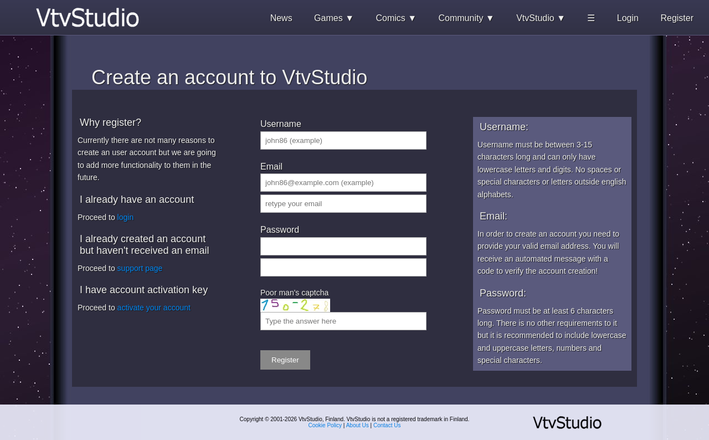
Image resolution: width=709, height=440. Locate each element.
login (125, 217)
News (281, 18)
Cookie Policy (325, 425)
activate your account (154, 307)
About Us (357, 425)
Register (676, 18)
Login (628, 18)
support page (140, 268)
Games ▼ (334, 18)
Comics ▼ (396, 18)
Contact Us (386, 425)
